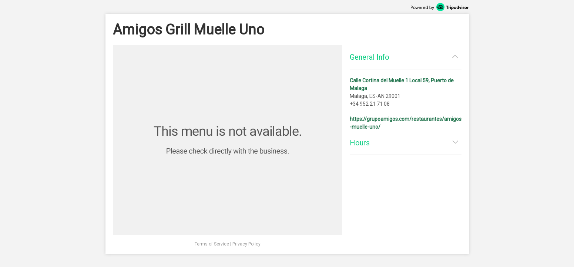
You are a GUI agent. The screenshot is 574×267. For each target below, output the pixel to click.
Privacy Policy (246, 244)
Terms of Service (212, 244)
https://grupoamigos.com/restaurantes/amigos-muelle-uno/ (405, 123)
